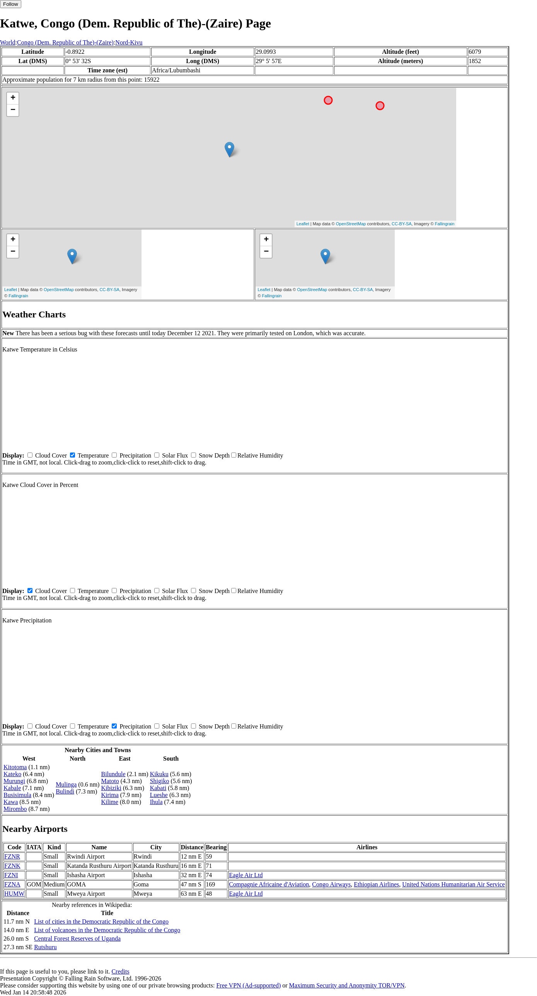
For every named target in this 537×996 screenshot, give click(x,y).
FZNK (12, 865)
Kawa (10, 802)
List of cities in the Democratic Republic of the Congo (101, 921)
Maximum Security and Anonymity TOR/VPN (347, 985)
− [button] (12, 110)
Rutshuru (45, 947)
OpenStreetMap (351, 223)
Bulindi (65, 791)
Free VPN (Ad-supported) (248, 985)
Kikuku (159, 774)
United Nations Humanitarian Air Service (453, 884)
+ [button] (12, 98)
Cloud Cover (51, 455)
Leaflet (303, 223)
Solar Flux (175, 455)
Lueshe (159, 795)
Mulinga (66, 784)
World (7, 42)
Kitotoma (15, 767)
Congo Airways (331, 884)
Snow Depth (214, 455)
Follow (10, 4)
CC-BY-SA (402, 223)
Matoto (110, 781)
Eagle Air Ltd (246, 875)
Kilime (109, 802)
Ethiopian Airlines (376, 884)
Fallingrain (445, 223)
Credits (120, 971)
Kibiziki (111, 788)
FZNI (11, 875)
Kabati (158, 788)
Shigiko (159, 781)
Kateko (12, 774)
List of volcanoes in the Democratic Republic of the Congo (107, 930)
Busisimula (17, 795)
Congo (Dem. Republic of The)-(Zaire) (65, 42)
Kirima (109, 795)
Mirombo (15, 809)
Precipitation (135, 455)
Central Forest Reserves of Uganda (77, 938)
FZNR (12, 856)
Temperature (93, 455)
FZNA (12, 884)
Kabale (12, 788)
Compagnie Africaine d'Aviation (269, 884)
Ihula (156, 802)
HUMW (14, 893)
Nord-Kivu (128, 42)
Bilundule (113, 774)
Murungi (14, 781)
